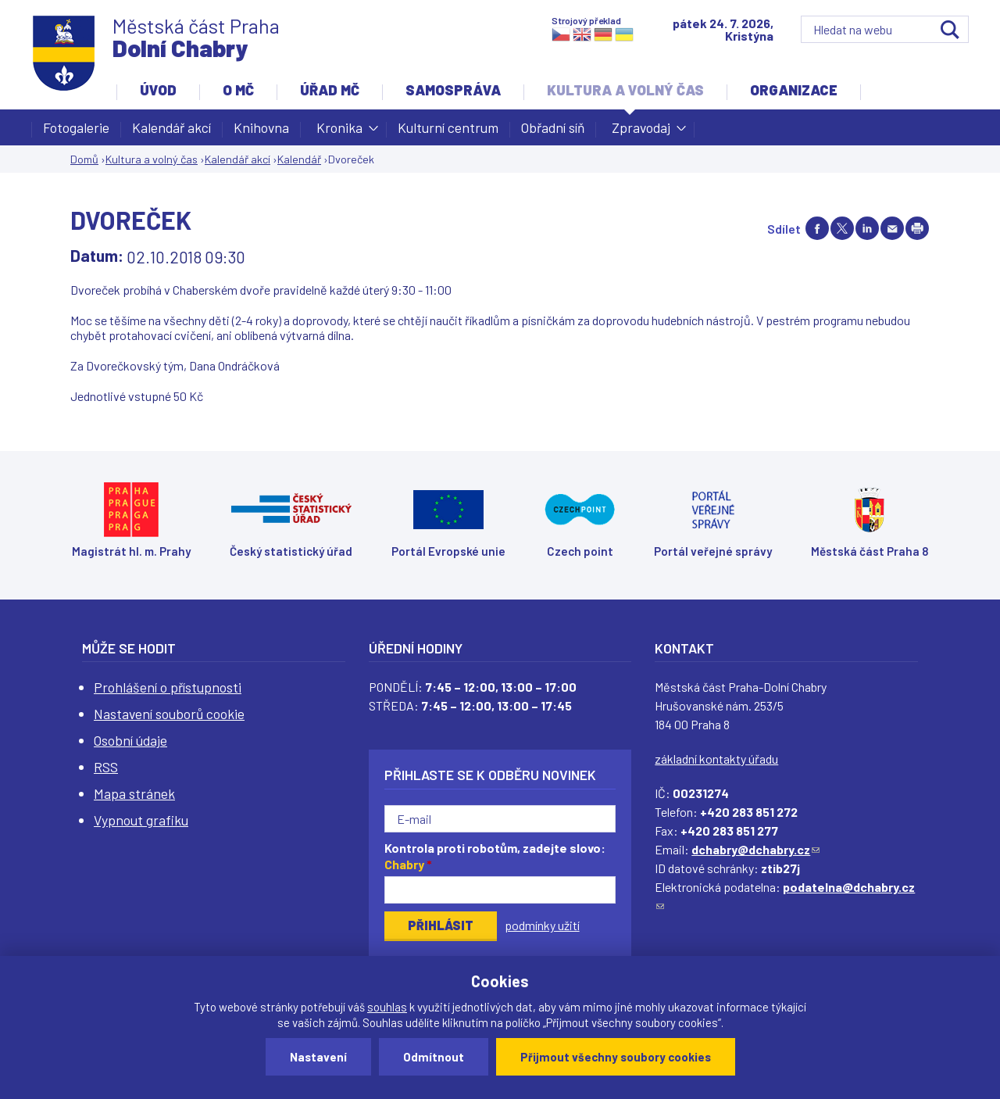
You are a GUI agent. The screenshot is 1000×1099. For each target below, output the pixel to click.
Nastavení (318, 1057)
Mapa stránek (134, 793)
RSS (106, 766)
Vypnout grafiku (141, 820)
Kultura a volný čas (625, 89)
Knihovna (261, 127)
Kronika (339, 132)
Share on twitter (842, 228)
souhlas (387, 1007)
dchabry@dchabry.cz (755, 849)
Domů (84, 159)
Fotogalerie (76, 127)
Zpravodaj (641, 132)
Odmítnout (433, 1057)
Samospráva (453, 89)
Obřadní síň (552, 127)
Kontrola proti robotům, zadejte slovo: (494, 856)
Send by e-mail (892, 228)
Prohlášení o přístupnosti (167, 687)
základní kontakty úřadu (716, 758)
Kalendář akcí (171, 127)
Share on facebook (817, 228)
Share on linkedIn (867, 228)
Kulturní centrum (448, 127)
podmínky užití (542, 925)
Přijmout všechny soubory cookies (615, 1057)
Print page (917, 228)
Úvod (158, 89)
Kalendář (299, 159)
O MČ (238, 89)
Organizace (794, 89)
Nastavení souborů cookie (169, 713)
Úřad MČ (329, 89)
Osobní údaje (130, 740)
